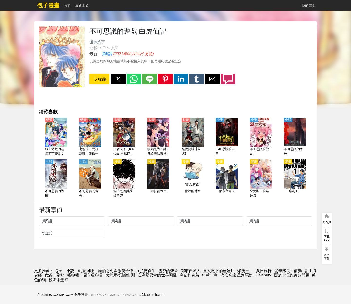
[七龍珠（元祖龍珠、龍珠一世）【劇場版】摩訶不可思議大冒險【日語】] (90, 137)
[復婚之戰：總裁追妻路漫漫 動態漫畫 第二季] (158, 137)
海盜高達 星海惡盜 (237, 275)
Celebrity (263, 275)
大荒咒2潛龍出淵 (120, 275)
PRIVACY (128, 295)
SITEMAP (98, 295)
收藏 (99, 79)
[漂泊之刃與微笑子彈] (124, 178)
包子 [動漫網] (58, 271)
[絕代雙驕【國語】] (193, 137)
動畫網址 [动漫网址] (86, 271)
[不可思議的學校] (295, 137)
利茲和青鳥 (189, 275)
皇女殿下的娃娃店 (218, 271)
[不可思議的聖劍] (261, 137)
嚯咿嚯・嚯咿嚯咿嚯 (84, 275)
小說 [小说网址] (70, 271)
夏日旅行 (264, 271)
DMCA (113, 295)
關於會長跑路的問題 (291, 275)
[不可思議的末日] (227, 137)
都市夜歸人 (190, 271)
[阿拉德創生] (158, 178)
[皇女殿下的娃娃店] (261, 178)
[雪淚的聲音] (193, 178)
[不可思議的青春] (90, 178)
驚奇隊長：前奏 (288, 271)
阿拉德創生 (146, 271)
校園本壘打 (58, 280)
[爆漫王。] (295, 178)
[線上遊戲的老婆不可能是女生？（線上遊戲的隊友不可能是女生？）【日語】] (56, 137)
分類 (67, 5)
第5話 (107, 54)
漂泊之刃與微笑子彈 (115, 271)
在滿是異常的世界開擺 (157, 275)
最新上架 (82, 5)
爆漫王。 (245, 271)
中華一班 (210, 275)
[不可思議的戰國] (56, 178)
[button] (118, 79)
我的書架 (308, 5)
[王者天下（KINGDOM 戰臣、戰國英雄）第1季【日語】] (124, 137)
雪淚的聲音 (168, 271)
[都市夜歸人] (227, 178)
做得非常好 (54, 275)
